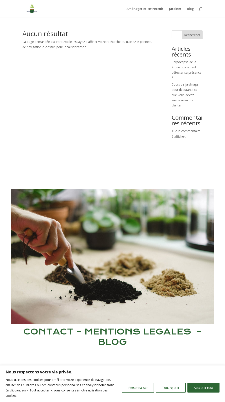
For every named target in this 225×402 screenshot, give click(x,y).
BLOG (112, 342)
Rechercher (192, 35)
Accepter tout (203, 388)
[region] (112, 383)
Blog (190, 9)
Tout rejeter (170, 388)
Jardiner (175, 9)
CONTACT (48, 331)
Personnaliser (138, 388)
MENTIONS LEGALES (137, 331)
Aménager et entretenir (145, 9)
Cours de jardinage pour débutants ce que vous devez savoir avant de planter (185, 94)
